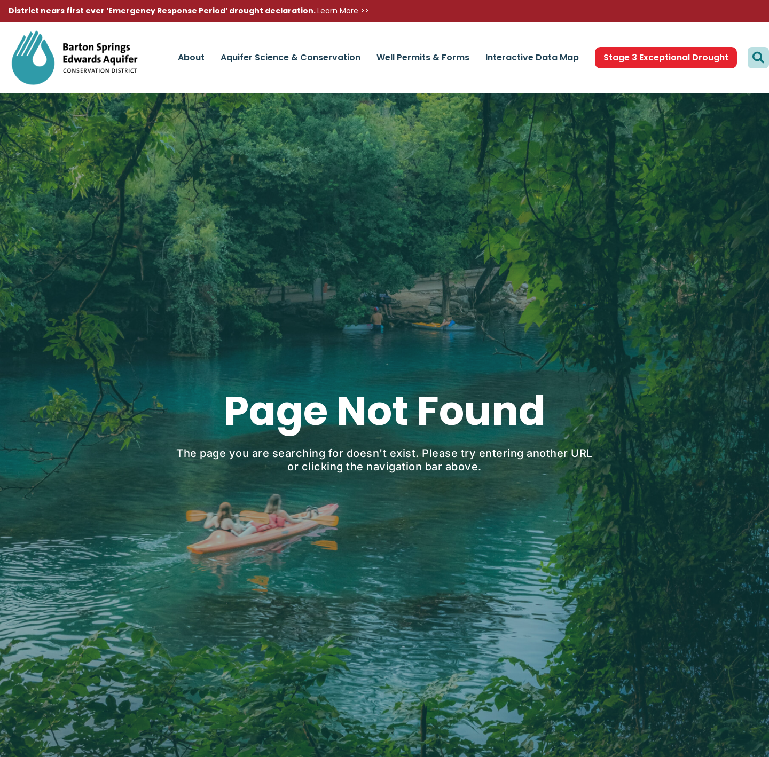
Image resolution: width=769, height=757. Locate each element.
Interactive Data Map (532, 57)
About (191, 57)
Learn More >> (343, 10)
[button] (758, 57)
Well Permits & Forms (422, 57)
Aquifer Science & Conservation (290, 57)
